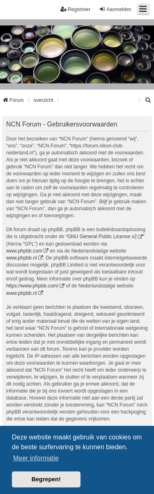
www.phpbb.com (24, 251)
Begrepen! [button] (46, 479)
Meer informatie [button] (36, 458)
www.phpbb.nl (21, 258)
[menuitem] (148, 100)
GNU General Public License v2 (102, 236)
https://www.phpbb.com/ (32, 286)
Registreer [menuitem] (75, 9)
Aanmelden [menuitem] (115, 9)
